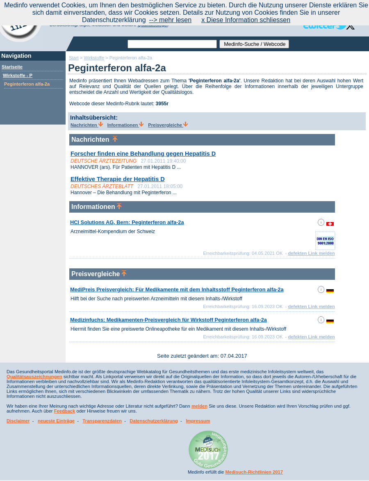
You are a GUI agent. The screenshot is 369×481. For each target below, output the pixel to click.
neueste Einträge (56, 420)
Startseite (12, 66)
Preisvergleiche (168, 125)
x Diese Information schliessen (245, 19)
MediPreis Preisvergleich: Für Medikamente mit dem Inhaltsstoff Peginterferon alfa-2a (177, 289)
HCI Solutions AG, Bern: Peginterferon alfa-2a (127, 222)
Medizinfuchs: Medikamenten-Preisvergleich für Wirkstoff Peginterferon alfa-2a (168, 320)
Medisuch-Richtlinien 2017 (254, 472)
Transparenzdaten (102, 420)
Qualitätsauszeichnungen (34, 376)
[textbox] (172, 44)
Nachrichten (87, 125)
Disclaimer (18, 420)
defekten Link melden (311, 253)
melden (199, 406)
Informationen (125, 125)
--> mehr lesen (170, 19)
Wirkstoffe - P (17, 75)
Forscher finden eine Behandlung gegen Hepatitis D (143, 153)
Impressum (198, 420)
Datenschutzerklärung (154, 420)
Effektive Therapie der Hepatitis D (118, 179)
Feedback (64, 410)
